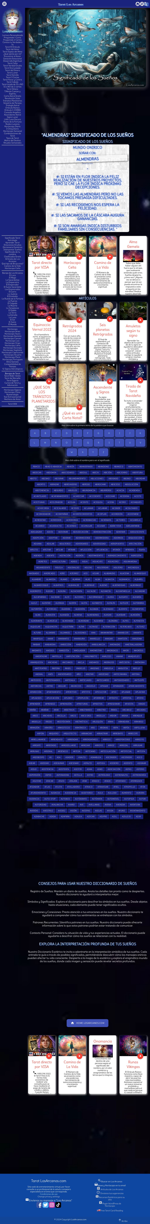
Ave (82, 804)
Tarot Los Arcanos (70, 4)
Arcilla (61, 715)
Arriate (37, 745)
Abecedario (68, 472)
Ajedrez (74, 573)
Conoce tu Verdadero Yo (12, 43)
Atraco (88, 787)
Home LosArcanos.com (87, 1023)
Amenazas (115, 644)
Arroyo (99, 745)
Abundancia (88, 490)
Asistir (78, 769)
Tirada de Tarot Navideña (133, 391)
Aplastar (140, 692)
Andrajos (109, 662)
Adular (50, 544)
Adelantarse (133, 526)
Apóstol (127, 698)
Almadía (64, 615)
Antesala (70, 680)
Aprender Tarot (12, 242)
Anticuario (103, 680)
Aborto (41, 484)
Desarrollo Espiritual (12, 61)
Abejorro (122, 472)
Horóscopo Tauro (12, 333)
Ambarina (50, 644)
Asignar (141, 763)
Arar (56, 710)
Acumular (86, 526)
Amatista (122, 638)
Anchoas (52, 662)
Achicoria (43, 508)
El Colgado (12, 303)
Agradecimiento (117, 555)
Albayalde (73, 585)
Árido (49, 721)
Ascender (111, 757)
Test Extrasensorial (12, 397)
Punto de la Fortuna (13, 121)
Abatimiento (135, 466)
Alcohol (79, 597)
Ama (93, 633)
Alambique (140, 573)
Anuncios (76, 686)
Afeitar (47, 550)
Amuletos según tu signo (133, 331)
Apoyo (140, 698)
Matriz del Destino (12, 140)
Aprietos (98, 704)
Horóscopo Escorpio (12, 347)
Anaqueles (134, 656)
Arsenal (48, 751)
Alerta (72, 603)
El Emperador (12, 284)
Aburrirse (106, 490)
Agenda (38, 555)
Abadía (70, 466)
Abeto (33, 478)
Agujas (88, 567)
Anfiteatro (41, 668)
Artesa (76, 751)
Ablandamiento (77, 478)
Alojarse (98, 621)
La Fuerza (12, 301)
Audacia (55, 793)
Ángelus (80, 668)
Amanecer (123, 633)
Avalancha (57, 804)
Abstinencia (42, 490)
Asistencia (47, 769)
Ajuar (96, 573)
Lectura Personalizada (12, 35)
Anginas (94, 668)
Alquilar (35, 627)
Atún (142, 787)
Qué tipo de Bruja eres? (12, 263)
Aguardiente (43, 567)
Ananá (119, 656)
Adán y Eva (115, 526)
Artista (141, 751)
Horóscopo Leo (12, 340)
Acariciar (78, 496)
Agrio (74, 561)
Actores (120, 520)
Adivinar (63, 532)
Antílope (139, 680)
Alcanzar (140, 591)
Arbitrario (86, 710)
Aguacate (98, 561)
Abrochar (100, 484)
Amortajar (41, 656)
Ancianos (67, 662)
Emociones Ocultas (12, 245)
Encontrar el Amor (12, 56)
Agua (84, 561)
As (50, 757)
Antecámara (120, 674)
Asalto (82, 757)
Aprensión (66, 704)
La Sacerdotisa (12, 280)
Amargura (79, 638)
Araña (32, 710)
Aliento (123, 609)
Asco (139, 757)
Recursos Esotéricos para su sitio (110, 1198)
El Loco (12, 275)
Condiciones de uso (49, 1194)
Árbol (114, 710)
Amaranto (63, 638)
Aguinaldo (73, 567)
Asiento (128, 763)
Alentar (46, 603)
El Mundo (12, 324)
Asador (69, 757)
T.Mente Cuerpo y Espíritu (12, 92)
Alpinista (139, 621)
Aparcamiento (136, 686)
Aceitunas (39, 502)
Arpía (126, 727)
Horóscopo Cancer (12, 338)
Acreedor (56, 520)
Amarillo (95, 638)
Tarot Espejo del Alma (12, 51)
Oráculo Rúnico (12, 107)
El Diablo (12, 310)
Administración (102, 532)
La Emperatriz (12, 282)
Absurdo (58, 490)
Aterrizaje (136, 781)
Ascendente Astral (12, 114)
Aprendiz (50, 704)
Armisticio (64, 727)
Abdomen (51, 472)
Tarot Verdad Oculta (12, 65)
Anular (62, 686)
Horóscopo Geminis (12, 336)
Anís (50, 674)
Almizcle (52, 621)
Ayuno (122, 810)
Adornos (118, 538)
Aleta (84, 603)
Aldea (111, 597)
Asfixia (101, 763)
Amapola (38, 638)
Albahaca (124, 579)
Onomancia (102, 1041)
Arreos (106, 739)
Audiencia (70, 793)
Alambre (36, 579)
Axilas (98, 810)
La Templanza (12, 308)
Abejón (108, 472)
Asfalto (88, 763)
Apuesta (129, 704)
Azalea (78, 816)
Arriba (122, 1220)
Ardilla (100, 715)
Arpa (115, 727)
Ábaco (36, 466)
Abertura (137, 472)
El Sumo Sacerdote (12, 287)
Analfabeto (91, 656)
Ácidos (75, 508)
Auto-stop (50, 799)
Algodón (80, 609)
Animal (39, 674)
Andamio (94, 662)
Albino (103, 585)
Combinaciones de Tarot (12, 134)
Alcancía (106, 591)
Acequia (98, 502)
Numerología (12, 394)
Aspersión (34, 775)
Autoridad (40, 804)
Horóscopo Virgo (12, 343)
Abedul (83, 472)
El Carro (12, 291)
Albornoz (135, 585)
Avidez (61, 810)
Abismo (46, 478)
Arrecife (133, 733)
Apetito (86, 692)
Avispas (86, 810)
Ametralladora (133, 644)
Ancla (81, 662)
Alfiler (124, 603)
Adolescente (137, 532)
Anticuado (86, 680)
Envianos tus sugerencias (110, 1193)
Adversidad (99, 544)
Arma (110, 721)
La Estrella (12, 315)
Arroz (111, 745)
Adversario (82, 544)
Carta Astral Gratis (12, 96)
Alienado (108, 609)
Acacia (120, 490)
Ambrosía (81, 644)
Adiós (50, 532)
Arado (141, 704)
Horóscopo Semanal (12, 131)
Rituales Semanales (12, 142)
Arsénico (63, 751)
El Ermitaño (12, 296)
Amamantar (107, 633)
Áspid (48, 775)
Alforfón (36, 609)
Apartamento (54, 692)
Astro (90, 775)
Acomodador (43, 514)
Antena (135, 674)
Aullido (112, 793)
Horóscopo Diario (12, 126)
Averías (34, 810)
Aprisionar (114, 704)
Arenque (137, 715)
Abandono (103, 466)
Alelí (34, 603)
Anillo (136, 668)
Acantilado (40, 496)
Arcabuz (127, 710)
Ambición (65, 644)
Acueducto (56, 526)
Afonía (116, 550)
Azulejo (126, 816)
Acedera (124, 496)
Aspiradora (63, 775)
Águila (59, 567)
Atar (84, 781)
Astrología (12, 240)
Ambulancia (98, 644)
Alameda (51, 579)
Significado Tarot (12, 238)
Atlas (47, 787)
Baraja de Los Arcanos (12, 273)
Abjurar (59, 478)
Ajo (86, 573)
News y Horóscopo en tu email (110, 1185)
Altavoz (93, 627)
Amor (126, 650)
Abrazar (54, 484)
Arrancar (86, 733)
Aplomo (68, 698)
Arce (35, 715)
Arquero (54, 733)
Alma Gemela (12, 361)
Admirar (120, 532)
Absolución (131, 484)
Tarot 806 (12, 404)
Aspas (129, 769)
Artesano (90, 751)
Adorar (67, 538)
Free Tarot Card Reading (110, 1210)
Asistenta (64, 769)
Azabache (39, 816)
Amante (137, 633)
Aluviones (80, 633)
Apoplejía (82, 698)
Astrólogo (104, 775)
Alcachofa (76, 591)
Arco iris (86, 715)
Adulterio (65, 544)
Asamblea (96, 757)
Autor (142, 799)
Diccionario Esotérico (12, 247)
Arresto (139, 739)
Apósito (113, 698)
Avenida (120, 804)
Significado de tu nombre (12, 253)
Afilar (59, 550)
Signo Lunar (12, 117)
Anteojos (36, 680)
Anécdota (124, 662)
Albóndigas (118, 585)
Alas (87, 579)
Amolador (79, 650)
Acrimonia (72, 520)
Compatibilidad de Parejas (12, 365)
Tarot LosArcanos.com (48, 1181)
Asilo (34, 769)
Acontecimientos (82, 514)
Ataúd (107, 781)
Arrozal (124, 745)
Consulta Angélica (12, 112)
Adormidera (102, 538)
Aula (100, 793)
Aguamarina (130, 561)
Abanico (118, 466)
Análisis (106, 656)
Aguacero (113, 561)
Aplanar (126, 692)
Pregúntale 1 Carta (12, 37)
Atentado (121, 781)
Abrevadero (70, 484)
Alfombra (138, 603)
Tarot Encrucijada (12, 68)
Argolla (36, 721)
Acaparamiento (59, 496)
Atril (116, 787)
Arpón (40, 733)
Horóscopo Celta (12, 268)
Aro (93, 727)
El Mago (12, 277)
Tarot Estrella (12, 75)
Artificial (126, 751)
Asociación (114, 769)
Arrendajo (57, 739)
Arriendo (51, 745)
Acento (84, 502)
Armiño (49, 727)
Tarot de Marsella (12, 378)
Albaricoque (41, 585)
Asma (89, 769)
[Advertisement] (13, 190)
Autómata (97, 799)
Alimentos (138, 609)
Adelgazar (36, 532)
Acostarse (133, 514)
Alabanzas (109, 573)
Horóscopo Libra (12, 345)
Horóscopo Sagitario (12, 350)
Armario (138, 721)
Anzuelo (90, 686)
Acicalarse (60, 508)
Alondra (113, 621)
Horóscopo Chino (12, 392)
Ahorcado (49, 573)
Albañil (139, 579)
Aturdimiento (38, 793)
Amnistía (64, 650)
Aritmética (81, 721)
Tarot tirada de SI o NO (12, 84)
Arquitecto (70, 733)
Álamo (63, 579)
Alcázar (55, 597)
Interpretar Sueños (13, 249)
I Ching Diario (12, 128)
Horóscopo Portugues (12, 359)
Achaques (136, 502)
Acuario (40, 526)
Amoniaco (112, 650)
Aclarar (102, 508)
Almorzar (83, 621)
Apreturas (82, 704)
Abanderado (86, 466)
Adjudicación (80, 532)
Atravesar (103, 787)
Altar (81, 627)
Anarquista (36, 662)
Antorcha (36, 686)
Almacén (50, 615)
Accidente (95, 496)
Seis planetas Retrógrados (102, 329)
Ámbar (36, 644)
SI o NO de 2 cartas (12, 86)
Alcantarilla (123, 591)
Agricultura (59, 561)
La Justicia (12, 294)
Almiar (107, 615)
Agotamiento (96, 555)
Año (79, 674)
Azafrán (65, 816)
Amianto (36, 650)
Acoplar (101, 514)
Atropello (129, 787)
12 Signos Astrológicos (12, 368)
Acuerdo (71, 526)
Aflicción (86, 550)
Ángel (68, 668)
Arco (73, 715)
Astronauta (121, 775)
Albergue (89, 585)
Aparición (35, 692)
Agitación (65, 555)
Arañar (45, 710)
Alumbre (50, 633)
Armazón (35, 727)
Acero (122, 502)
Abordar (140, 478)
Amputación (72, 656)
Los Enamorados (12, 289)
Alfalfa (111, 603)
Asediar (44, 763)
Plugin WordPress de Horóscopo (110, 1204)
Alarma (76, 579)
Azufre (103, 816)
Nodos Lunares (12, 124)
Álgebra (66, 609)
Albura (62, 591)
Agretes (42, 561)
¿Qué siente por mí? (13, 54)
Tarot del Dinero (12, 70)
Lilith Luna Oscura (12, 119)
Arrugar (137, 745)
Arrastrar (102, 733)
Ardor (113, 715)
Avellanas (94, 804)
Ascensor (126, 757)
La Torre (12, 312)
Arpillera (139, 727)
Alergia (60, 603)
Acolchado (131, 508)
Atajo (61, 781)
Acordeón (116, 514)
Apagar (104, 686)
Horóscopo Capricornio (12, 352)
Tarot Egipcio (12, 380)
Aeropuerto (117, 544)
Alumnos (65, 633)
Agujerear (103, 567)
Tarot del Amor (12, 49)
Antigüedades (121, 680)
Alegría (137, 597)
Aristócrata (63, 721)
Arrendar (73, 739)
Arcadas (141, 710)
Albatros (58, 585)
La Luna (12, 317)
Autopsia (129, 799)
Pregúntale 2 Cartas (12, 40)
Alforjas (51, 609)
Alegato (123, 597)
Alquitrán (68, 627)
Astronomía (139, 775)
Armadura (123, 721)
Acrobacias (89, 520)
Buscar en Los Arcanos (110, 1181)
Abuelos (72, 490)
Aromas (104, 727)
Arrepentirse (123, 739)
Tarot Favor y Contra (12, 79)
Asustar (37, 781)
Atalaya (73, 781)
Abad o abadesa (53, 466)
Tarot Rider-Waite (12, 375)
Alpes (126, 621)
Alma (38, 615)
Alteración (109, 627)
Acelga (71, 502)
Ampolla (56, 656)
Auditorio (87, 793)
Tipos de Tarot (12, 138)
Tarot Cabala (12, 82)
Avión (73, 810)
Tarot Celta (12, 63)
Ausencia (34, 799)
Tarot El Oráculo (12, 47)
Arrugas (34, 751)
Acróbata (106, 520)
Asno (100, 769)
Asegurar (59, 763)
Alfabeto (97, 603)
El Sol (12, 319)
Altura (37, 633)
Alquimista (51, 627)
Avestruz (48, 810)
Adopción (38, 538)
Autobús (65, 799)
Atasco (95, 781)
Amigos (50, 650)
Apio (113, 692)
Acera (111, 502)
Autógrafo (81, 799)
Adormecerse (83, 538)
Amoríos (138, 650)
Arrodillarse (68, 745)
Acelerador (56, 502)
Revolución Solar (12, 98)
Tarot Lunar (12, 72)
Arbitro (101, 710)
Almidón (135, 615)
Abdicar (37, 472)
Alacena (124, 573)
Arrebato (118, 733)
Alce (67, 597)
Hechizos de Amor (12, 399)
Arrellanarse (38, 739)
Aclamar (88, 508)
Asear (32, 763)
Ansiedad (104, 674)
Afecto (34, 550)
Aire (62, 573)
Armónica (80, 727)
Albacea (109, 579)
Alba (97, 579)
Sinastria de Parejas (12, 103)
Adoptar (53, 538)
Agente (50, 555)
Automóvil (113, 799)
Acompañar (62, 514)
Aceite (137, 496)
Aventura (135, 804)
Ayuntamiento (137, 810)
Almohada (67, 621)
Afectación (135, 544)
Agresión (136, 555)
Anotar (89, 674)
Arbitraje (69, 710)
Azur (138, 816)
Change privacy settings (49, 1196)
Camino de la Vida (12, 266)
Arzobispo (38, 757)
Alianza (94, 609)
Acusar (101, 526)
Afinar (71, 550)
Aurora (140, 793)
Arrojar (85, 745)
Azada (53, 816)
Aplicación (53, 698)
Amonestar (96, 650)
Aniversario (64, 674)
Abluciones (97, 478)
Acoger (116, 508)
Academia (134, 490)
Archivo (47, 715)
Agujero (118, 567)
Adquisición (135, 538)
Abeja (95, 472)
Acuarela (135, 520)
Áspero (140, 769)
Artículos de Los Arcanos (12, 260)
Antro (49, 686)
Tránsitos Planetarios (12, 100)
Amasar (109, 638)
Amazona (137, 638)
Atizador (34, 787)
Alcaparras (40, 597)
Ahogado (34, 573)
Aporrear (99, 698)
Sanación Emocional (12, 58)
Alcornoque (95, 597)
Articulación (108, 751)
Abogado (113, 478)
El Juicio (12, 322)
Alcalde (91, 591)
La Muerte (12, 305)
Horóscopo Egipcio (12, 390)
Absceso (115, 484)
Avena (108, 804)
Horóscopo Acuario (12, 354)
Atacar (49, 781)
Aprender (35, 704)
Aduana (38, 544)
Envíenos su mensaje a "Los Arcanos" (48, 1200)
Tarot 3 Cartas (12, 77)
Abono (127, 478)
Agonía (79, 555)
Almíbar (120, 615)
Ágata (142, 550)
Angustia (123, 668)
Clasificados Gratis (12, 256)
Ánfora (56, 668)
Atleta (58, 787)
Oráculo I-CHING (12, 110)
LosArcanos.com (78, 1219)
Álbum (49, 591)
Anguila (108, 668)
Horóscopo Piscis (12, 357)
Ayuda (110, 810)
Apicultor (100, 692)
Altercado (126, 627)
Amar (50, 638)
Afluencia (102, 550)
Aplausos (36, 698)
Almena (78, 615)
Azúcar (90, 816)
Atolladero (73, 787)
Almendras (93, 615)
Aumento (126, 793)
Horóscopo (12, 329)
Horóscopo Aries (12, 331)
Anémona (140, 662)
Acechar (110, 496)
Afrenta (129, 550)
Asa (58, 757)
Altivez (141, 627)
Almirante (36, 621)
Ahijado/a (133, 567)
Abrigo (86, 484)
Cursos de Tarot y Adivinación (13, 384)
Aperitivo (71, 692)
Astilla (78, 775)
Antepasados (53, 680)
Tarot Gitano (12, 89)
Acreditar (40, 520)
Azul (114, 816)
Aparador (118, 686)
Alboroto (35, 591)
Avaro (71, 804)
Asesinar (74, 763)
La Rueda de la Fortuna (12, 298)
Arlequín (98, 721)
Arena (125, 715)
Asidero (114, 763)
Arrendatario (90, 739)
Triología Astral (12, 105)
